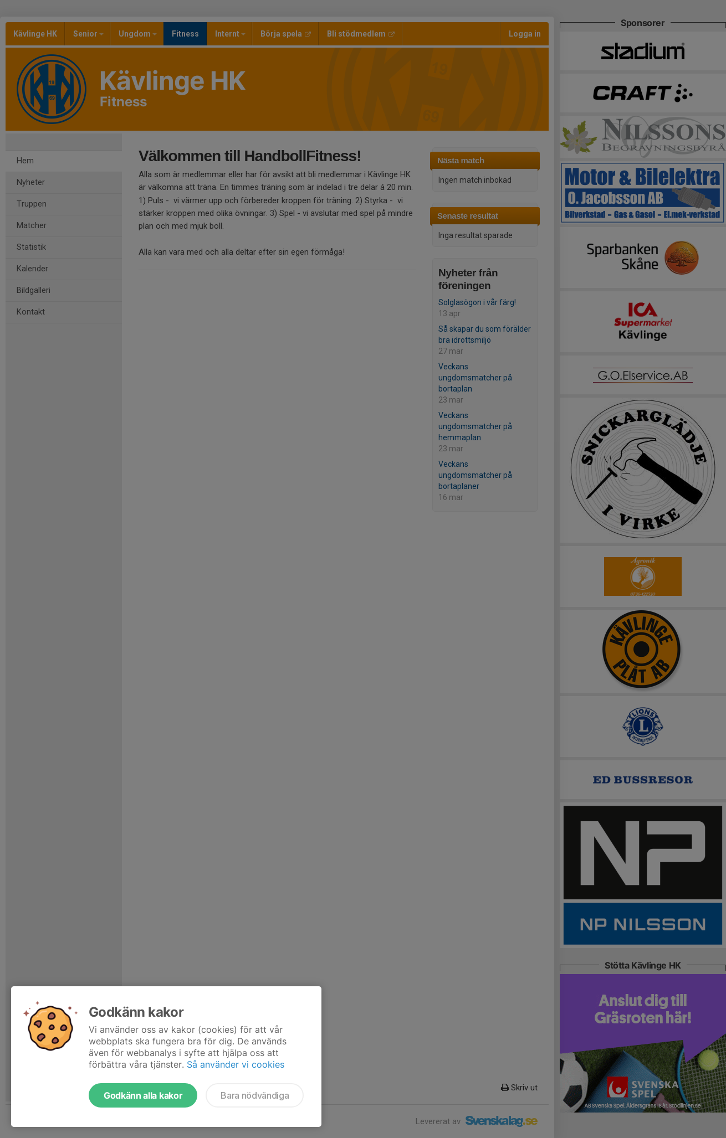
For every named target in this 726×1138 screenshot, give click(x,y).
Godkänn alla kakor (143, 1095)
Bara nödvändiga (255, 1095)
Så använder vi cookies (235, 1064)
